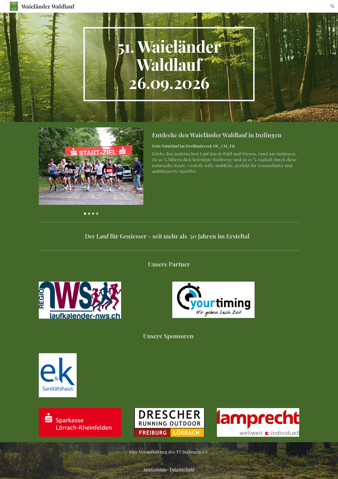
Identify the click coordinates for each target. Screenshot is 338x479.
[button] (332, 6)
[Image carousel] (91, 171)
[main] (169, 64)
